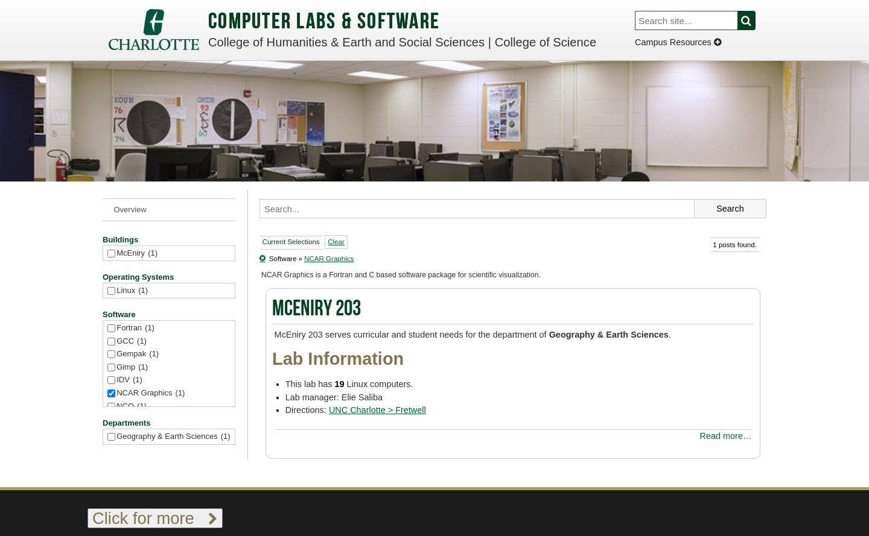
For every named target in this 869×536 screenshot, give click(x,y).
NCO (131, 406)
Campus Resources (678, 42)
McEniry (137, 253)
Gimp (132, 367)
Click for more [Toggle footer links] (155, 518)
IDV (129, 380)
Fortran (135, 328)
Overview (130, 209)
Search (753, 20)
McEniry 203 (316, 310)
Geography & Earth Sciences (173, 437)
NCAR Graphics (150, 393)
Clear (336, 241)
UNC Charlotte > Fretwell (377, 410)
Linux (132, 291)
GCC (131, 341)
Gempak (137, 354)
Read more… (726, 436)
